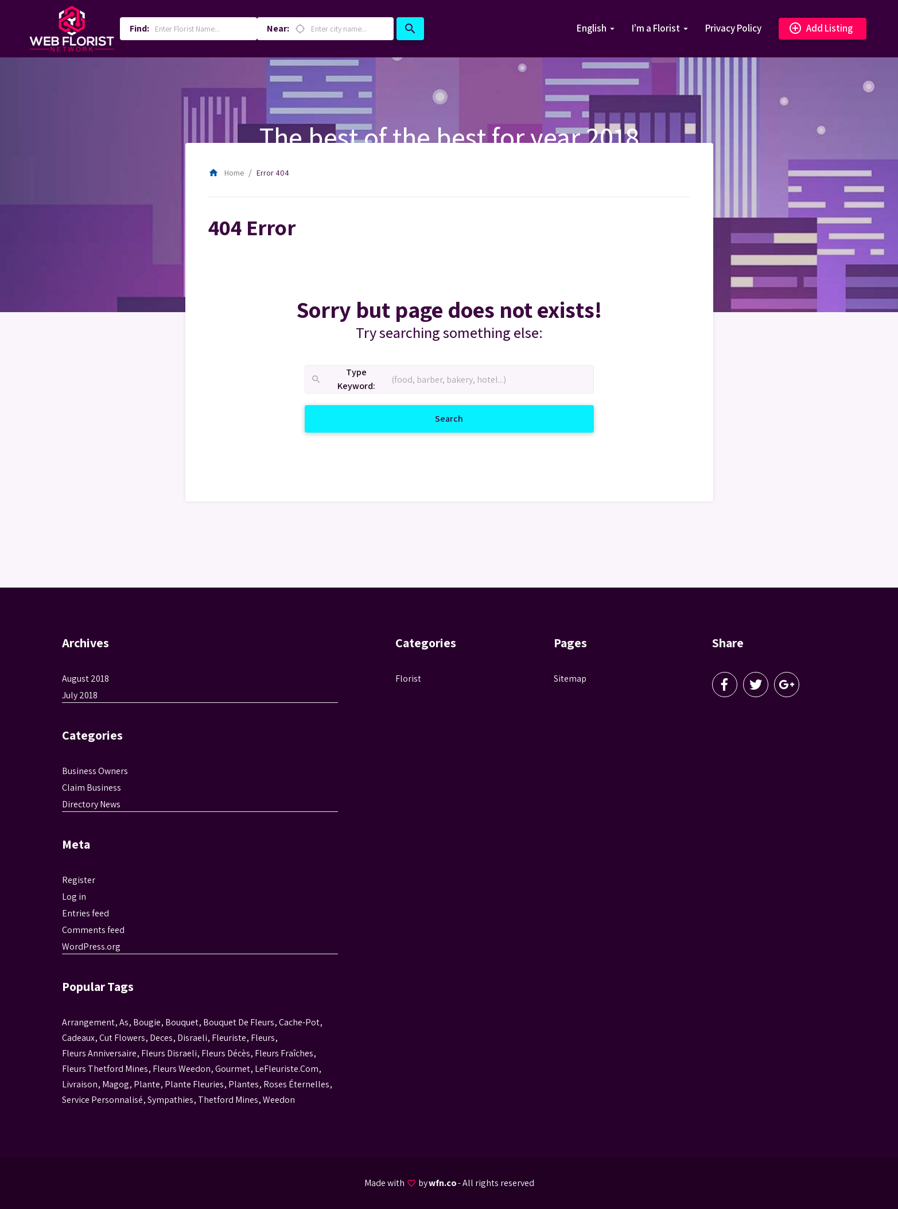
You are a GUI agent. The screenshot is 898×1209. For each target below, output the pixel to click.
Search (463, 418)
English (592, 28)
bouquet (182, 1022)
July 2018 (80, 695)
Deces (161, 1038)
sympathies (170, 1100)
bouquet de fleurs (238, 1022)
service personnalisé (102, 1100)
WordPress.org (91, 946)
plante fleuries (194, 1084)
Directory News (91, 804)
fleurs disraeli (169, 1053)
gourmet (232, 1069)
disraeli (192, 1038)
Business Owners (95, 771)
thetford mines (228, 1100)
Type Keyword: (342, 379)
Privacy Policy (733, 28)
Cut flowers (122, 1038)
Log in (74, 897)
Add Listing (820, 28)
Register (78, 880)
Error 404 (272, 173)
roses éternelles (296, 1084)
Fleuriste (229, 1038)
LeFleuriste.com (286, 1069)
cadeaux (78, 1038)
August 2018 (85, 678)
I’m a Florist (656, 28)
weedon (279, 1100)
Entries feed (85, 913)
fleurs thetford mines (105, 1069)
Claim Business (91, 788)
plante (147, 1084)
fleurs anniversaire (99, 1053)
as (124, 1022)
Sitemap (570, 678)
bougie (147, 1022)
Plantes (243, 1084)
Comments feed (93, 930)
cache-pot (299, 1022)
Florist (408, 678)
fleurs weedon (182, 1069)
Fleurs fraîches (284, 1053)
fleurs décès (225, 1053)
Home (226, 173)
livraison (80, 1084)
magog (115, 1084)
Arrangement (88, 1022)
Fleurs (263, 1038)
